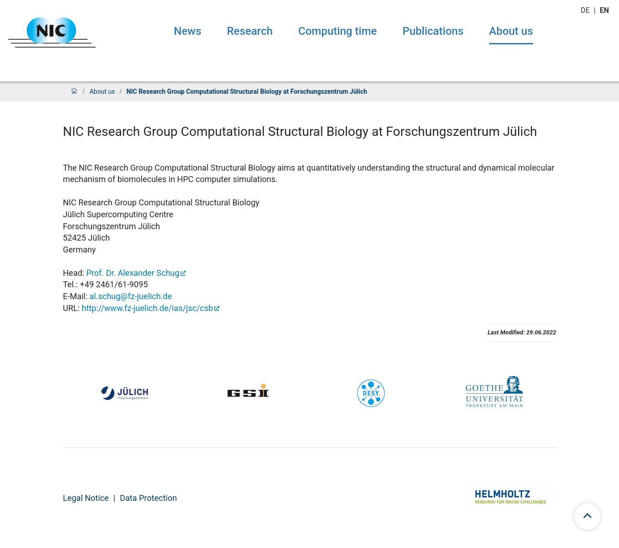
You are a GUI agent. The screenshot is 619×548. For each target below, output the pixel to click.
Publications (432, 31)
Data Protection (148, 498)
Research (249, 31)
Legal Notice (86, 498)
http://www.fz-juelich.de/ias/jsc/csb (147, 308)
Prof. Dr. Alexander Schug (133, 273)
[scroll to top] (587, 516)
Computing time (338, 31)
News (187, 31)
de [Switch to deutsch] (586, 10)
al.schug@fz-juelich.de (131, 296)
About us (511, 31)
